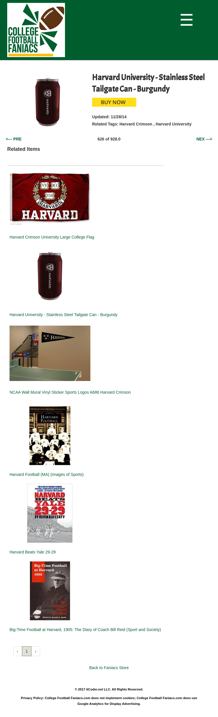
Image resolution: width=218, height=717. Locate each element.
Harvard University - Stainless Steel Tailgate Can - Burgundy (64, 314)
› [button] (35, 651)
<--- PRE (14, 139)
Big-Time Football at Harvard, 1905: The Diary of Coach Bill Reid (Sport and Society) (85, 629)
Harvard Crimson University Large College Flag (52, 237)
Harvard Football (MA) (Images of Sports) (47, 474)
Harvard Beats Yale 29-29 (33, 552)
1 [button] (27, 651)
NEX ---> (204, 139)
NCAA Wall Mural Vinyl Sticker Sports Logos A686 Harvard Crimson (70, 392)
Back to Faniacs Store (109, 667)
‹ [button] (17, 651)
